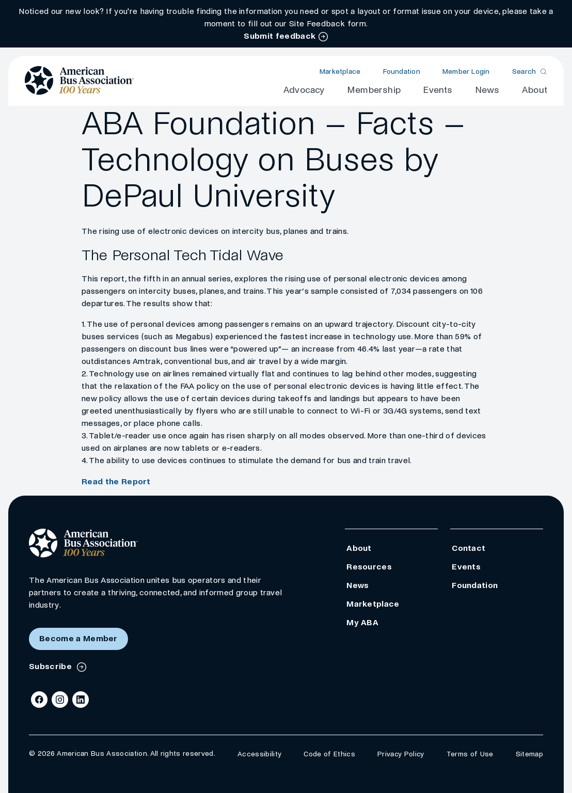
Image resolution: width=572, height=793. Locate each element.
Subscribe (51, 666)
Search (524, 71)
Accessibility (259, 754)
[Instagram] (60, 699)
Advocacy (304, 90)
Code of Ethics (329, 754)
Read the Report (116, 481)
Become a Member (78, 638)
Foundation (401, 71)
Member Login (466, 71)
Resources (369, 566)
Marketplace (340, 71)
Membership (374, 90)
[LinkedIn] (80, 699)
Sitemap (529, 754)
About (534, 90)
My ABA (362, 622)
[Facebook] (39, 699)
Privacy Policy (400, 754)
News (487, 90)
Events (437, 90)
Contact (468, 548)
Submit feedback (279, 35)
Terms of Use (470, 754)
